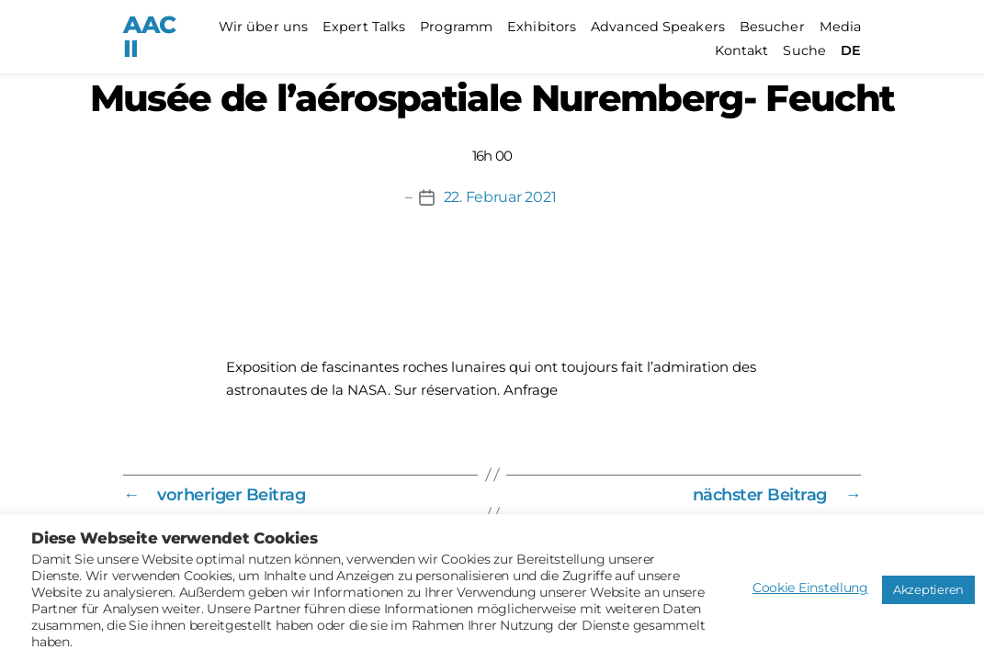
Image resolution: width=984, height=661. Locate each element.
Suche (804, 51)
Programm (456, 27)
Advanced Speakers (658, 27)
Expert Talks (363, 27)
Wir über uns (263, 27)
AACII (149, 37)
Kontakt (742, 51)
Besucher (772, 27)
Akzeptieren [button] (928, 589)
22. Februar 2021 (500, 197)
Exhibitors (541, 27)
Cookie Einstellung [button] (810, 587)
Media (841, 27)
